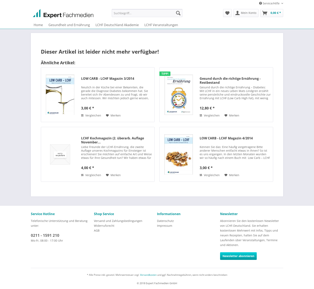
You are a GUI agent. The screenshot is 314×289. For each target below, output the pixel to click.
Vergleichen (91, 115)
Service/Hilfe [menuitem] (269, 3)
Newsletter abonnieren (238, 256)
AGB (97, 230)
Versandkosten (148, 275)
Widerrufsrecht (104, 226)
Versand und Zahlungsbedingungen (118, 221)
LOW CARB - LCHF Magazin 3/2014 (107, 79)
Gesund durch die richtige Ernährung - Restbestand (230, 81)
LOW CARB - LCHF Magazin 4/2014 (226, 138)
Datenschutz (165, 221)
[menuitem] (147, 13)
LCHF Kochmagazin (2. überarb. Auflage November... (112, 140)
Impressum (164, 226)
